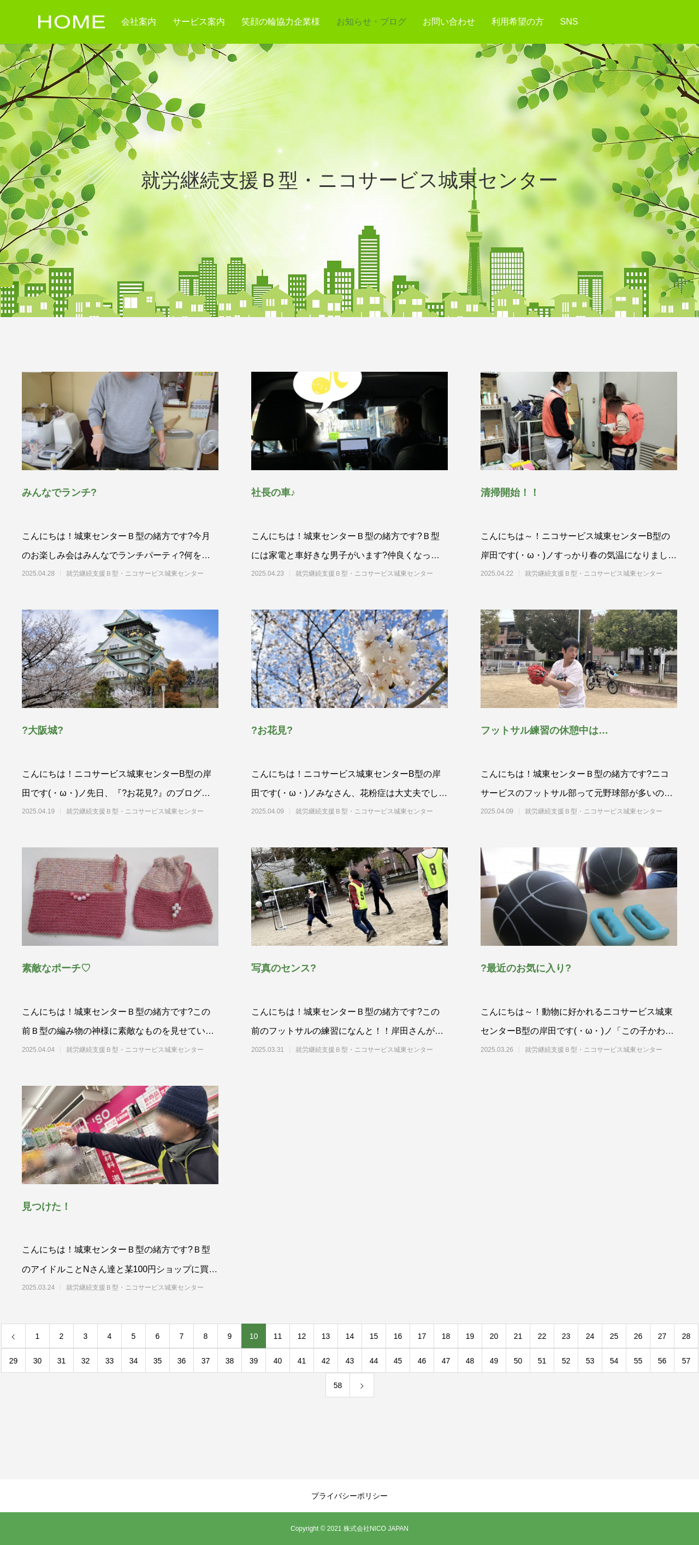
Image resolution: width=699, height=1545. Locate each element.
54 (614, 1360)
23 (566, 1336)
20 (494, 1336)
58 (338, 1385)
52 (566, 1360)
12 (302, 1336)
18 (446, 1336)
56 (662, 1360)
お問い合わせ (449, 21)
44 (374, 1360)
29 (13, 1360)
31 (61, 1360)
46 (422, 1360)
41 (302, 1360)
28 (686, 1336)
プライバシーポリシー (349, 1495)
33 (109, 1360)
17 (422, 1336)
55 (638, 1360)
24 (590, 1336)
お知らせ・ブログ (371, 21)
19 (470, 1336)
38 (230, 1360)
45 (398, 1360)
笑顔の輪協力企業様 (280, 21)
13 (326, 1336)
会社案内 (138, 21)
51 (542, 1360)
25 (614, 1336)
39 (254, 1360)
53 (590, 1360)
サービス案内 (199, 21)
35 (157, 1360)
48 (470, 1360)
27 (662, 1336)
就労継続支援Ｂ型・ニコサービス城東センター (135, 573)
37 (206, 1360)
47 (446, 1360)
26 (638, 1336)
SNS (569, 21)
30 (37, 1360)
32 (85, 1360)
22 (542, 1336)
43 (350, 1360)
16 (398, 1336)
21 (518, 1336)
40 (278, 1360)
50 (518, 1360)
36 (181, 1360)
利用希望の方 (517, 21)
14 (350, 1336)
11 (278, 1336)
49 (494, 1360)
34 (133, 1360)
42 (326, 1360)
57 (686, 1360)
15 (374, 1336)
